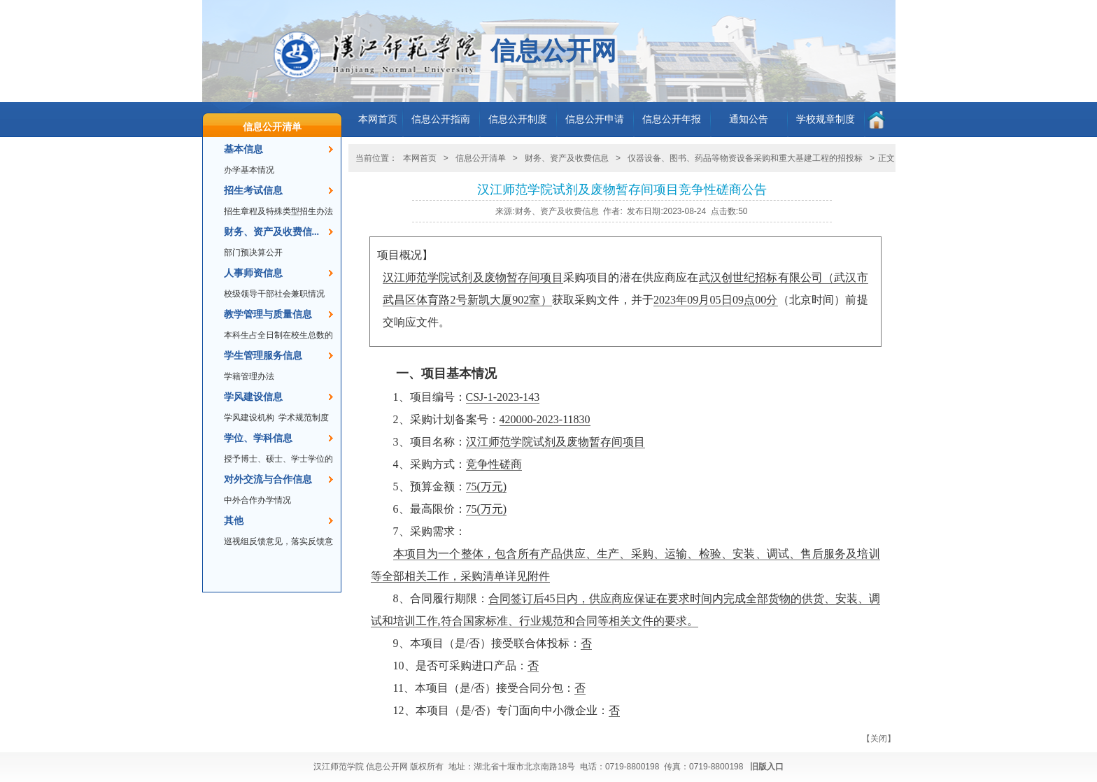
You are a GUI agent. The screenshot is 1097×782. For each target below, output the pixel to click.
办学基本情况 (249, 170)
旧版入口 (767, 767)
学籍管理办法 (249, 376)
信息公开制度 (517, 119)
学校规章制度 (825, 119)
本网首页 (377, 119)
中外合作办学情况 (257, 500)
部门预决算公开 (253, 252)
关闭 (878, 739)
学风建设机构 (249, 417)
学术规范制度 (303, 417)
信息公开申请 (594, 119)
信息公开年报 (671, 119)
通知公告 (748, 119)
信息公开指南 (440, 119)
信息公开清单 (272, 126)
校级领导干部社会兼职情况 (274, 294)
